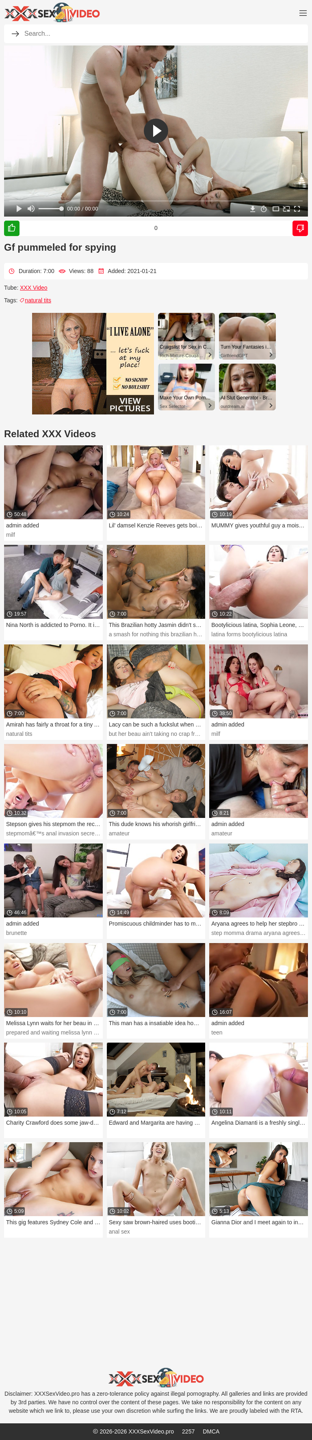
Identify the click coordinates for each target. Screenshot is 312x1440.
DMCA (211, 1431)
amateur (119, 833)
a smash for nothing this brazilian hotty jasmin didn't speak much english (200, 634)
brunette (16, 933)
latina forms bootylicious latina (249, 634)
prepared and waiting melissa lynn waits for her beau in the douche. (91, 1032)
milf (10, 534)
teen (216, 1032)
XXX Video (33, 287)
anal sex (119, 1231)
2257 (188, 1431)
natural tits (35, 300)
